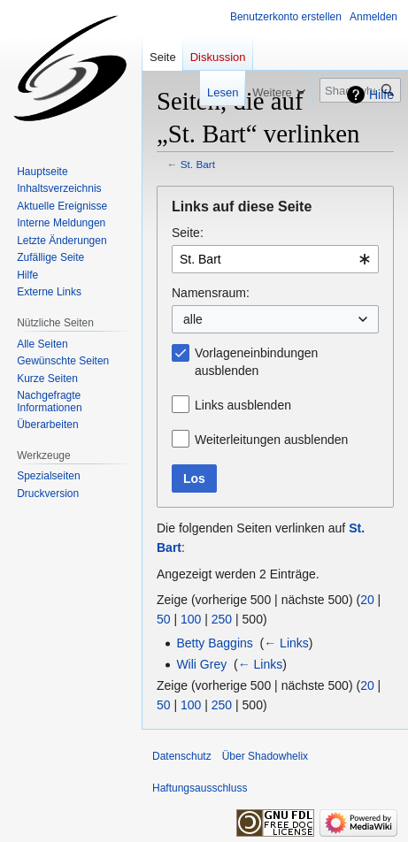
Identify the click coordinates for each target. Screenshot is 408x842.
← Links (286, 643)
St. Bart (198, 164)
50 (164, 619)
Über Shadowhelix (265, 756)
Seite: (188, 233)
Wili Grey (201, 664)
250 (222, 619)
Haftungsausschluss (199, 788)
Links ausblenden (243, 405)
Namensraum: (211, 293)
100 (191, 619)
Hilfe (381, 95)
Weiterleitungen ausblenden (271, 439)
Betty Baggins (214, 643)
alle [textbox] (193, 319)
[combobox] (275, 259)
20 (367, 600)
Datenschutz (182, 756)
